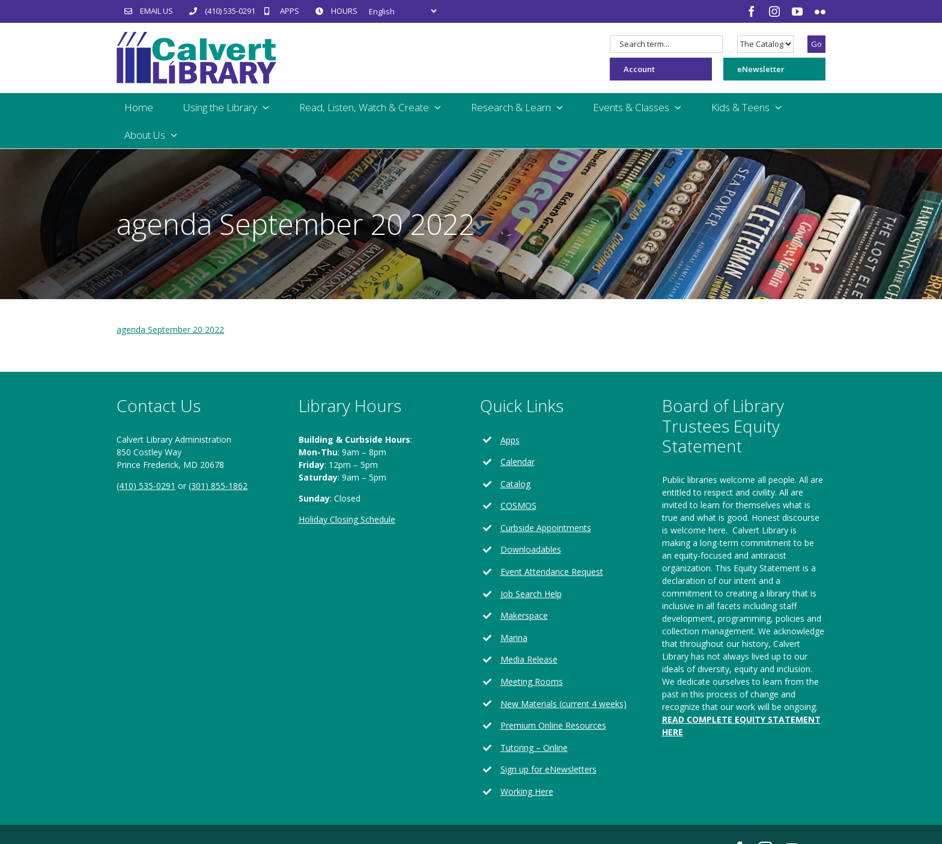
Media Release (529, 659)
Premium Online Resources (553, 725)
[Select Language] (402, 11)
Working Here (526, 791)
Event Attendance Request (551, 571)
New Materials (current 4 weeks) (563, 703)
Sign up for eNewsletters (548, 769)
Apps (510, 440)
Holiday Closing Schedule (347, 519)
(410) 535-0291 (146, 485)
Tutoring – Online (534, 747)
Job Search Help (531, 594)
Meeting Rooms (531, 681)
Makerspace (524, 615)
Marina (513, 637)
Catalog (515, 484)
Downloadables (530, 549)
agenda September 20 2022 (170, 329)
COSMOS (518, 505)
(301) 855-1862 (218, 485)
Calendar (517, 461)
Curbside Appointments (545, 527)
